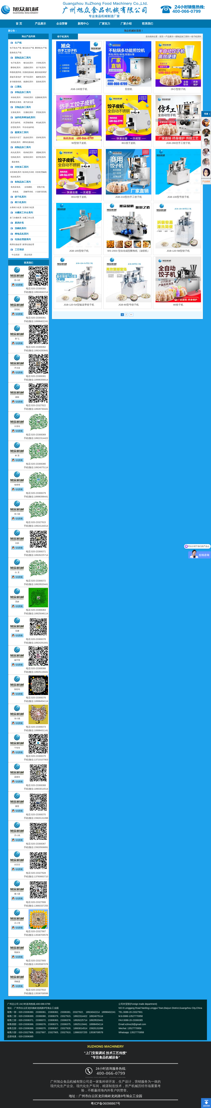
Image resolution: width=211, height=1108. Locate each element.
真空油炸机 (15, 122)
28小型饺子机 (178, 89)
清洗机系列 (15, 142)
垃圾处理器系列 (23, 239)
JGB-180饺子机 (78, 89)
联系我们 (147, 23)
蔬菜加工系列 (21, 132)
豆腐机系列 (28, 112)
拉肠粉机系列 (41, 97)
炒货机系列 (15, 127)
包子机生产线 (15, 48)
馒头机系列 (28, 63)
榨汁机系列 (20, 202)
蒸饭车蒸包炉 (15, 77)
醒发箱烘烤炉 (41, 72)
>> (131, 314)
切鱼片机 (41, 187)
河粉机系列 (28, 97)
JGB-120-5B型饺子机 (178, 250)
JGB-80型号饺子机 (128, 304)
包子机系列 (15, 63)
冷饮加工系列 (21, 167)
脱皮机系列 (28, 137)
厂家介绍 (126, 23)
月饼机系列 (41, 63)
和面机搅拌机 (15, 72)
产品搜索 (206, 181)
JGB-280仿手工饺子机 (178, 143)
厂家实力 (104, 23)
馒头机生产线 (28, 48)
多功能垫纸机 (15, 82)
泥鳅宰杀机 (28, 192)
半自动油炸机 (28, 127)
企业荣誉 (61, 23)
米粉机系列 (15, 97)
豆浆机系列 (15, 112)
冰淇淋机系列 (15, 172)
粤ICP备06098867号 (105, 1103)
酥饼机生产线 (41, 48)
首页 (161, 36)
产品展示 (40, 23)
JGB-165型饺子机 (78, 250)
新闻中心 (83, 23)
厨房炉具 (19, 222)
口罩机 (18, 86)
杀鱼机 (16, 192)
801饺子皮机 (128, 143)
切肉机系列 (15, 157)
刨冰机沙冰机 (28, 172)
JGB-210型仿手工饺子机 (128, 196)
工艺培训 (19, 249)
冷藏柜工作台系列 (24, 212)
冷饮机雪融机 (41, 172)
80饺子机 (178, 304)
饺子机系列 (41, 67)
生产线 (18, 42)
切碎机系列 (41, 137)
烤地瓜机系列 (21, 233)
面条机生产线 (15, 52)
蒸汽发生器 (28, 102)
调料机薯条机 (28, 142)
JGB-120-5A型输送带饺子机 (79, 304)
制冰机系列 (15, 177)
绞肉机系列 (28, 152)
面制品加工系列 (23, 57)
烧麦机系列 (28, 82)
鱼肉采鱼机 (15, 187)
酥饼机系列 (15, 67)
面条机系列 (41, 82)
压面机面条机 (28, 72)
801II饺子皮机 (78, 196)
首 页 (19, 23)
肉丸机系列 (15, 152)
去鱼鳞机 (28, 187)
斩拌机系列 (41, 157)
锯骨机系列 (28, 157)
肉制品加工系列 (23, 147)
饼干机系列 (28, 77)
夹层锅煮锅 (28, 122)
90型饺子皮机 (78, 143)
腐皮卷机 (15, 162)
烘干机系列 (20, 196)
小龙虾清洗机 (41, 192)
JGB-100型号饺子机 (178, 196)
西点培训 (28, 255)
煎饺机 (128, 89)
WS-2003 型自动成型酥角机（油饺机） (128, 250)
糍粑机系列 (41, 77)
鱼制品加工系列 (23, 182)
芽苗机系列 (41, 112)
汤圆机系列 (28, 67)
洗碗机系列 (20, 228)
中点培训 (15, 255)
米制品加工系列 (23, 92)
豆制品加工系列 (23, 107)
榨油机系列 (41, 122)
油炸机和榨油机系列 (25, 117)
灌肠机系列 (41, 152)
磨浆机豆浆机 (15, 102)
